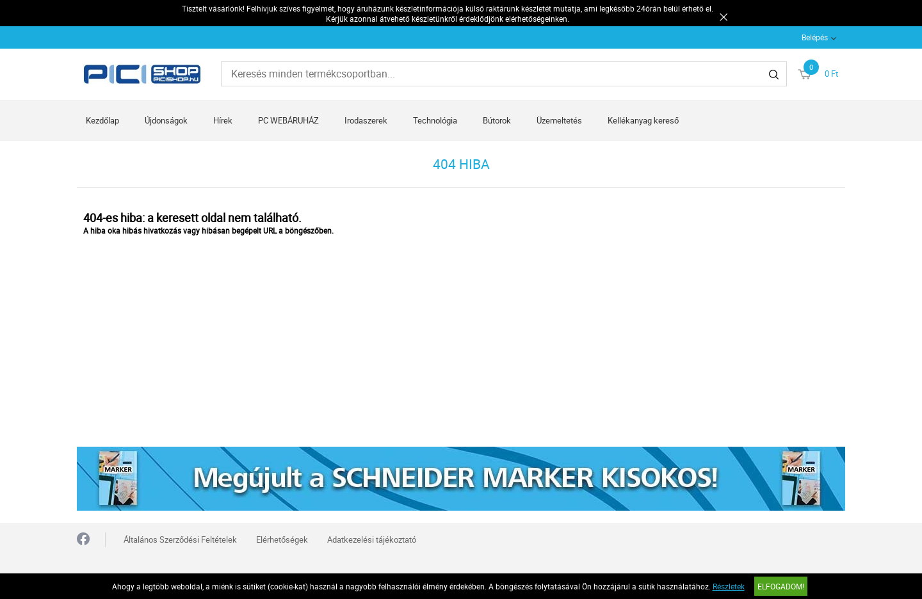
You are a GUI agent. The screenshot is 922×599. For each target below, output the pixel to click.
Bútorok (497, 120)
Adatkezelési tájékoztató (371, 539)
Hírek (222, 120)
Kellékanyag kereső (643, 120)
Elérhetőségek (282, 539)
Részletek (729, 586)
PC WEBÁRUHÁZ (288, 120)
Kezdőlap (102, 120)
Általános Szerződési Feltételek (180, 539)
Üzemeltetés (559, 120)
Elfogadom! (780, 586)
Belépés (815, 37)
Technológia (435, 120)
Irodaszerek (365, 120)
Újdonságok (166, 120)
